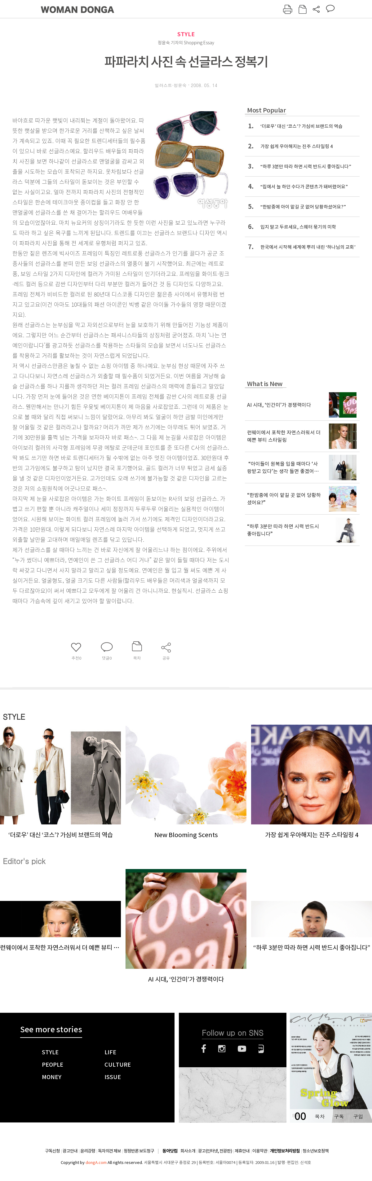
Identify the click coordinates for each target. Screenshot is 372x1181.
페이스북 (204, 1049)
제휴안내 (242, 1151)
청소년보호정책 (316, 1151)
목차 (320, 1116)
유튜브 (242, 1049)
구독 (339, 1116)
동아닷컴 (169, 1151)
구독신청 (52, 1151)
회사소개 (187, 1151)
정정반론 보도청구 (139, 1151)
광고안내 (70, 1151)
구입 (358, 1116)
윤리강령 (87, 1151)
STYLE (186, 34)
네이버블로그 (261, 1049)
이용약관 (259, 1151)
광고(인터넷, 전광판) (215, 1151)
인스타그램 (221, 1049)
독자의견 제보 (109, 1151)
